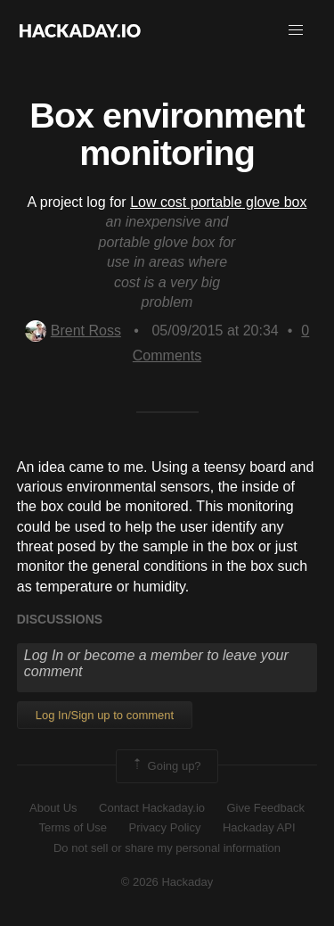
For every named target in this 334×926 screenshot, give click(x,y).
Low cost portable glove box (218, 202)
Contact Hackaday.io (152, 807)
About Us (53, 807)
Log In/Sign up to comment (105, 715)
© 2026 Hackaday (167, 882)
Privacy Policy (165, 827)
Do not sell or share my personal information (167, 848)
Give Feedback (265, 807)
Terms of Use (72, 827)
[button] (295, 30)
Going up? (165, 766)
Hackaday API (259, 827)
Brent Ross (73, 330)
